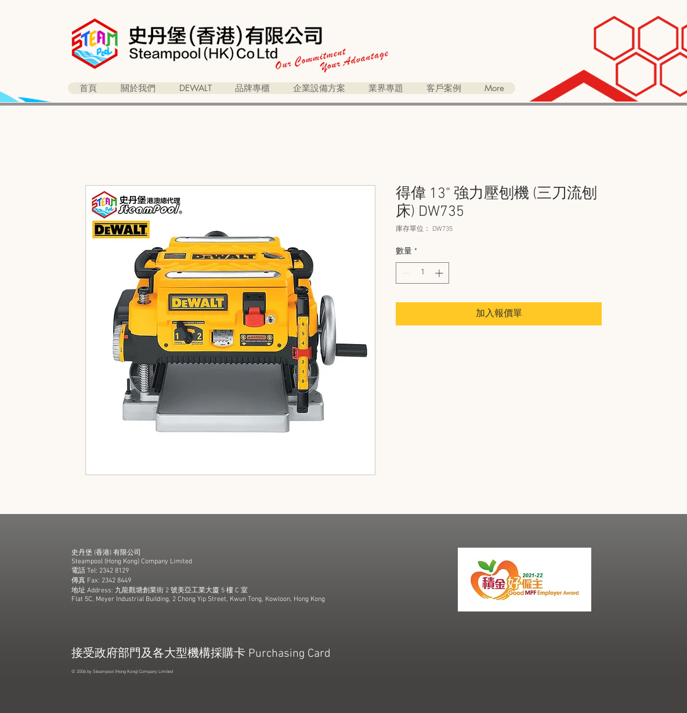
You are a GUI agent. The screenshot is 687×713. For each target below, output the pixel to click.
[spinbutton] (422, 273)
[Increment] (440, 273)
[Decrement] (404, 273)
